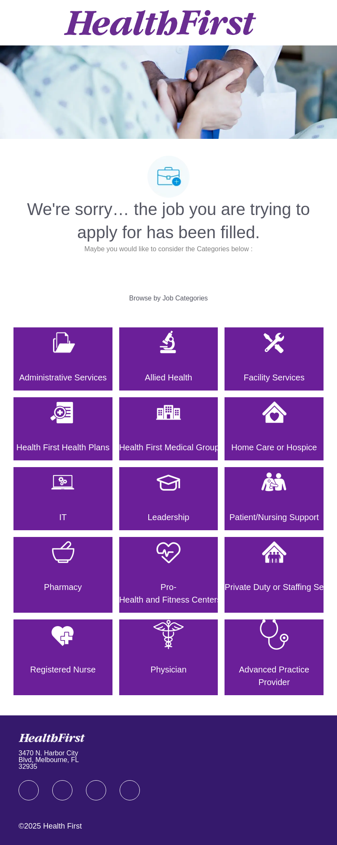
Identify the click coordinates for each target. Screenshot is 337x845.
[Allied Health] (168, 359)
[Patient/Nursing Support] (274, 498)
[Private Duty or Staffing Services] (274, 575)
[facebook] (29, 790)
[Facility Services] (274, 359)
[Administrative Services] (62, 359)
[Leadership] (168, 498)
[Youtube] (130, 790)
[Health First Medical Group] (168, 428)
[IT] (62, 498)
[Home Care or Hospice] (274, 428)
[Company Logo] (160, 22)
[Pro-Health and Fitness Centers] (168, 575)
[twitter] (96, 790)
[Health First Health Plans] (62, 428)
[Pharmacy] (62, 575)
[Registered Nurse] (62, 657)
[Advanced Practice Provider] (274, 657)
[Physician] (168, 657)
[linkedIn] (62, 790)
